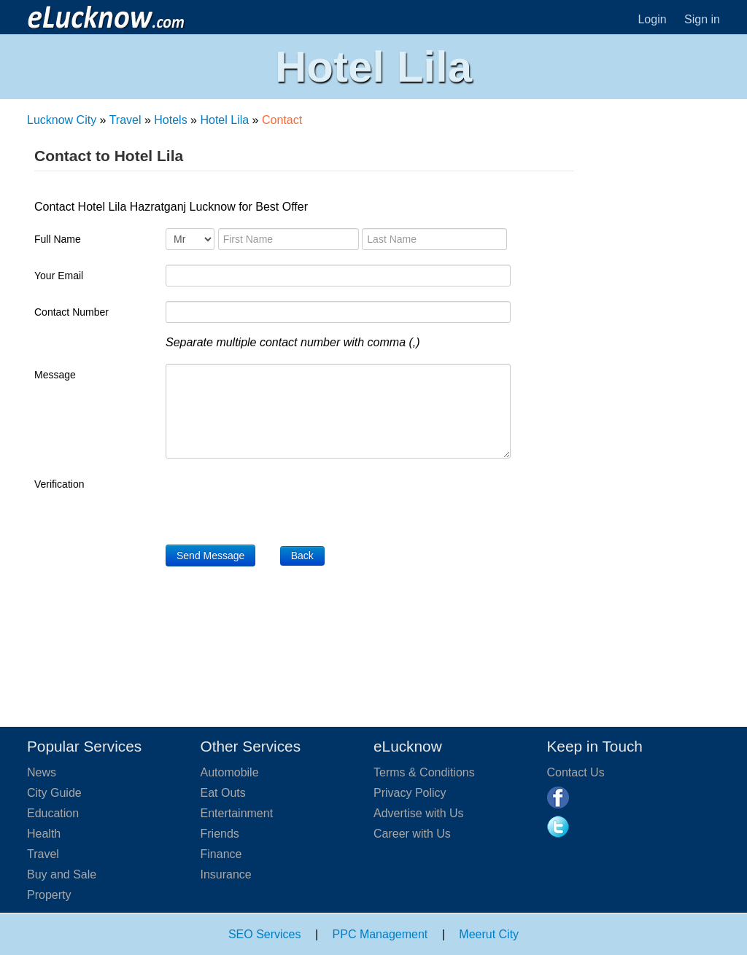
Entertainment (237, 813)
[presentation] (276, 501)
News (41, 772)
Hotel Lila (224, 120)
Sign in (702, 19)
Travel (125, 120)
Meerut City (489, 934)
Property (49, 895)
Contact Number (71, 312)
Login (652, 19)
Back (302, 555)
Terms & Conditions (424, 772)
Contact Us (576, 772)
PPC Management (380, 934)
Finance (221, 854)
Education (53, 813)
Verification (59, 484)
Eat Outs (223, 793)
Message (55, 375)
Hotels (170, 120)
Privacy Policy (410, 793)
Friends (220, 833)
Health (44, 833)
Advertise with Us (419, 813)
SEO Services (264, 934)
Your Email (58, 275)
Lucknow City (61, 120)
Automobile (230, 772)
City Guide (54, 793)
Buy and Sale (61, 874)
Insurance (226, 874)
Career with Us (412, 833)
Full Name (57, 239)
